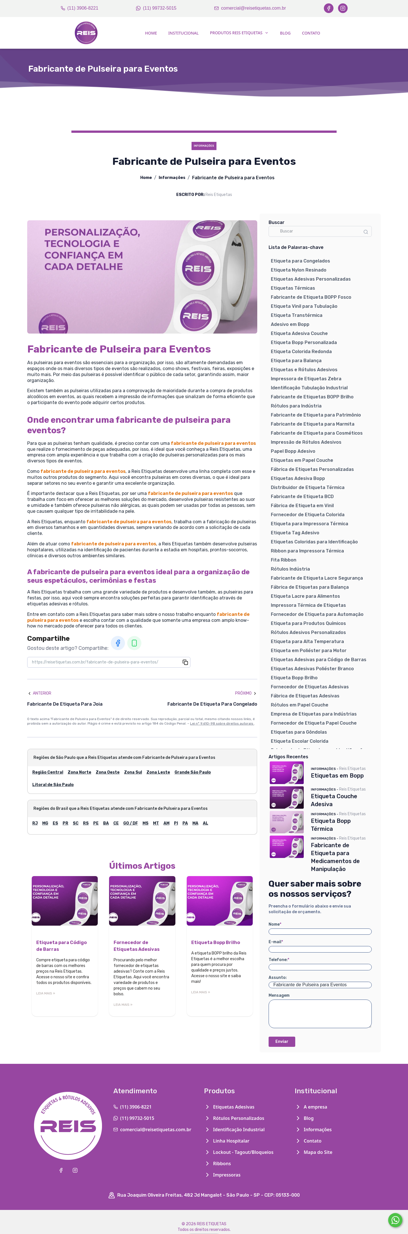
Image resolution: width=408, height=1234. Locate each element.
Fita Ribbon (283, 560)
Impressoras (222, 1174)
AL (205, 823)
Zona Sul (133, 772)
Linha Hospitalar (226, 1140)
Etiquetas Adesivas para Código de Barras (318, 659)
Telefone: (279, 959)
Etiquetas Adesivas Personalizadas (311, 279)
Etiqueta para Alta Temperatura (307, 641)
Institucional (183, 33)
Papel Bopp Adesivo (293, 451)
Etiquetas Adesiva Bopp (298, 478)
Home (151, 33)
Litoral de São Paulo (53, 784)
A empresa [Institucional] (311, 1106)
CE (116, 823)
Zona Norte (79, 772)
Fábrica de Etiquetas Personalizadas (312, 469)
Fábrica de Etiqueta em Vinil (302, 505)
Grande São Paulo (193, 772)
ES (55, 823)
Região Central (47, 772)
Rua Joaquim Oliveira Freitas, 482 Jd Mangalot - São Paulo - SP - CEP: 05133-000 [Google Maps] (204, 1195)
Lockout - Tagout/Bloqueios (238, 1152)
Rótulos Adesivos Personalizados (308, 632)
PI (176, 823)
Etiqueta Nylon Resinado (298, 270)
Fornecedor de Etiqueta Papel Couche (314, 723)
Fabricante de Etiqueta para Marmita (312, 424)
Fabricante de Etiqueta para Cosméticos (317, 433)
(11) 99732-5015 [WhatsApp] (156, 8)
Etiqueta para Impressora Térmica (309, 523)
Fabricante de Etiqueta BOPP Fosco (311, 297)
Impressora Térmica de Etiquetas (308, 605)
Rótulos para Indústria (296, 406)
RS (86, 823)
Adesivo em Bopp (290, 324)
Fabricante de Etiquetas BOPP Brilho (312, 397)
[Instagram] (343, 8)
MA (195, 823)
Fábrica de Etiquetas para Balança (310, 587)
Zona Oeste (108, 772)
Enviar (281, 1041)
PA (185, 823)
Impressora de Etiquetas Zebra (306, 378)
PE (96, 823)
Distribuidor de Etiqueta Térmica (308, 487)
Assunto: (278, 977)
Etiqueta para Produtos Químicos (308, 623)
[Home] (86, 33)
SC (75, 823)
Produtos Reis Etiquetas (239, 32)
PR (65, 823)
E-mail (276, 942)
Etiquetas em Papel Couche (302, 460)
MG (45, 823)
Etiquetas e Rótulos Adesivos (304, 369)
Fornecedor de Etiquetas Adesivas (310, 686)
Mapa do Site (313, 1152)
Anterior (39, 693)
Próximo (246, 693)
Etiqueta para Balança (296, 360)
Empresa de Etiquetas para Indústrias (314, 714)
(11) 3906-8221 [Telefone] (79, 8)
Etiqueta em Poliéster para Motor (309, 650)
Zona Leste (158, 772)
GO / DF (130, 823)
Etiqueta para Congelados (300, 261)
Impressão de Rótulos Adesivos (306, 442)
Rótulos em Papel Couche (299, 705)
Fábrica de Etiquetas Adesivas (305, 696)
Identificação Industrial (234, 1129)
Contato (311, 33)
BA (106, 823)
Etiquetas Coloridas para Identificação (314, 542)
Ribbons (217, 1163)
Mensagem (279, 995)
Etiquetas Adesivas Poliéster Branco (312, 668)
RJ (35, 823)
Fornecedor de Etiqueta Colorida (308, 514)
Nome (275, 924)
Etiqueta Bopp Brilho (294, 677)
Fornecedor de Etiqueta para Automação (317, 614)
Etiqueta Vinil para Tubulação (304, 306)
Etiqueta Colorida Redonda (301, 351)
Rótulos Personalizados (234, 1118)
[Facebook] (328, 8)
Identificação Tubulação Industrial (309, 387)
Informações (172, 177)
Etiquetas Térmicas (293, 288)
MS (145, 823)
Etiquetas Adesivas (229, 1106)
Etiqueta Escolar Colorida (299, 741)
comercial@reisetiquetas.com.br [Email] (250, 8)
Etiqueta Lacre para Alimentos (305, 596)
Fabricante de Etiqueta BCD (302, 496)
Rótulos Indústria (290, 569)
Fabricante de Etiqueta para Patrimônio (316, 415)
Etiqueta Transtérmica (296, 315)
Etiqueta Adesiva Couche (299, 333)
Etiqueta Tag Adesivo (295, 532)
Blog (285, 33)
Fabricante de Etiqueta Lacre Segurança (317, 578)
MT (156, 823)
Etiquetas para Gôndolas (299, 732)
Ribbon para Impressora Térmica (307, 551)
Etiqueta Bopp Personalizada (304, 342)
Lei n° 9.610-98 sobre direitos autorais (222, 723)
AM (166, 823)
